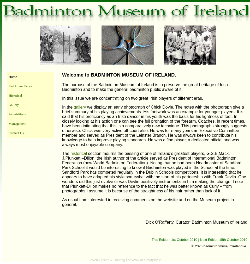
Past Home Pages (20, 86)
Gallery (14, 105)
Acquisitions (17, 114)
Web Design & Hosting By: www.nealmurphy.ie (126, 260)
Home (13, 77)
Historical (15, 95)
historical (78, 153)
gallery (80, 107)
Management (17, 123)
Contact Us (16, 133)
